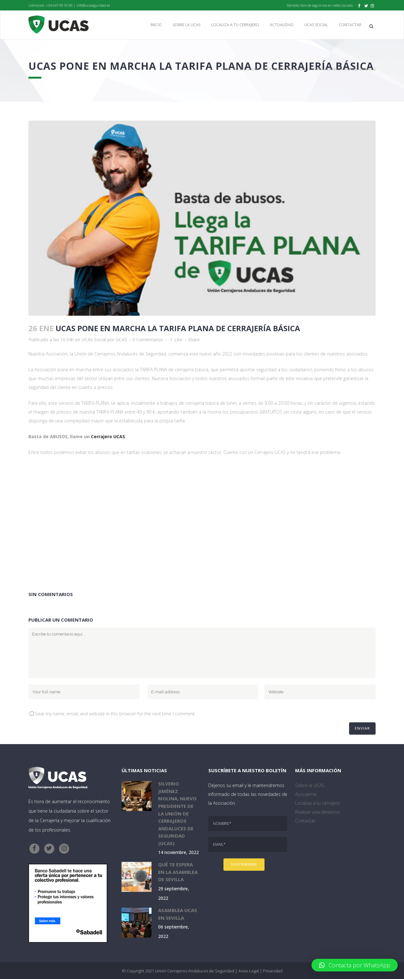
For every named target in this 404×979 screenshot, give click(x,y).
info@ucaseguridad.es (93, 5)
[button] (355, 965)
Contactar (305, 821)
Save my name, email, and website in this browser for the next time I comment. (115, 714)
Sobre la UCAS (309, 785)
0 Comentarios (148, 340)
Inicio (226, 69)
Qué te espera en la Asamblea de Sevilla (178, 871)
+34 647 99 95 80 (59, 5)
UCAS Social (246, 69)
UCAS (121, 340)
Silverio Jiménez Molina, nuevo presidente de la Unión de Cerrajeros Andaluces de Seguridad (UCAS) (177, 813)
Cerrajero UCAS (108, 436)
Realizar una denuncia (317, 812)
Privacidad (272, 971)
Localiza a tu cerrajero (317, 803)
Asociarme (306, 794)
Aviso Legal (248, 971)
